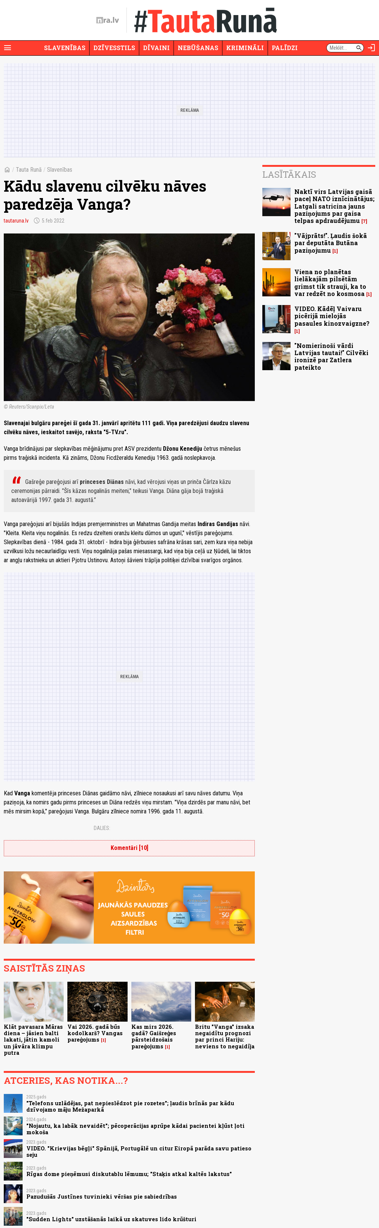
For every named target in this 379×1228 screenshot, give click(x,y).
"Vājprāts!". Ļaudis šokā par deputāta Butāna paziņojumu (330, 243)
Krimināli (245, 48)
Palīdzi (285, 48)
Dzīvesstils (114, 48)
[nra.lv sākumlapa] (107, 20)
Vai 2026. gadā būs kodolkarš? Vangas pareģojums (95, 1033)
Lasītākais (289, 174)
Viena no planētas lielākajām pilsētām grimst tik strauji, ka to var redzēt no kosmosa (330, 282)
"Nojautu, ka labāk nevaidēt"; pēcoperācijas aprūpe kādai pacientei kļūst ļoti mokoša (135, 1129)
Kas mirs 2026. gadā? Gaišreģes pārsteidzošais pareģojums (153, 1036)
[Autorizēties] (371, 47)
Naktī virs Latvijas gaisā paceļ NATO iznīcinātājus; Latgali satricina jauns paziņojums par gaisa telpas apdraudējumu (334, 206)
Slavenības (64, 48)
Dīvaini (156, 48)
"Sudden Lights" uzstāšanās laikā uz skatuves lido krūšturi (111, 1219)
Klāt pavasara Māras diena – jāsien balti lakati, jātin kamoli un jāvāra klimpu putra (33, 1039)
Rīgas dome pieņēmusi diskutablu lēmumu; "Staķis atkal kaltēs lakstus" (129, 1174)
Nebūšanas (198, 48)
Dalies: (102, 828)
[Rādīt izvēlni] (7, 47)
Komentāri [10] (129, 847)
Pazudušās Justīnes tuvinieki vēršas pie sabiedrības (101, 1196)
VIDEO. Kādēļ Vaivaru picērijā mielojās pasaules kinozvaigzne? (332, 316)
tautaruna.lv (16, 221)
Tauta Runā (29, 169)
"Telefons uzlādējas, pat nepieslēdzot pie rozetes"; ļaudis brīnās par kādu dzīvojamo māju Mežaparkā (130, 1106)
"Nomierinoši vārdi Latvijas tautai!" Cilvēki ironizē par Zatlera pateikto (331, 356)
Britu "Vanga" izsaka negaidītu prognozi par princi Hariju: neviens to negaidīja (224, 1036)
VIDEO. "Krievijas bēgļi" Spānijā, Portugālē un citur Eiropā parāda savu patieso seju (138, 1151)
